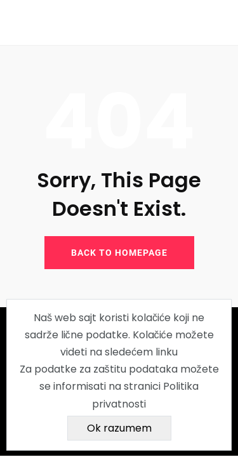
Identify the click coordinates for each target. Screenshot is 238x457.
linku (166, 352)
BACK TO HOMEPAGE (119, 253)
